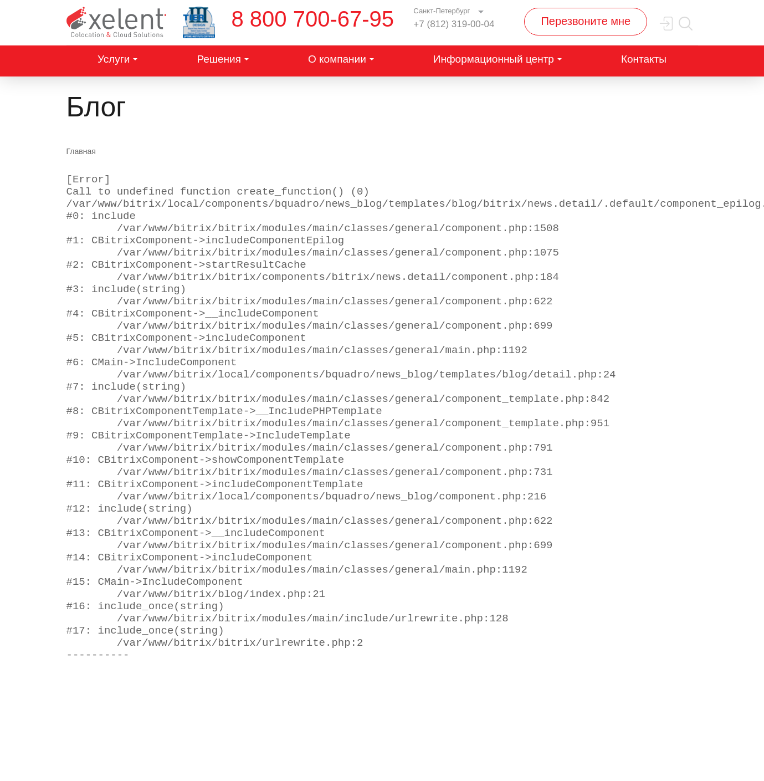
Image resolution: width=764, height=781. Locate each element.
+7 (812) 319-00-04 (453, 24)
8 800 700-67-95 (313, 19)
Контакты (643, 59)
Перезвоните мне (585, 21)
